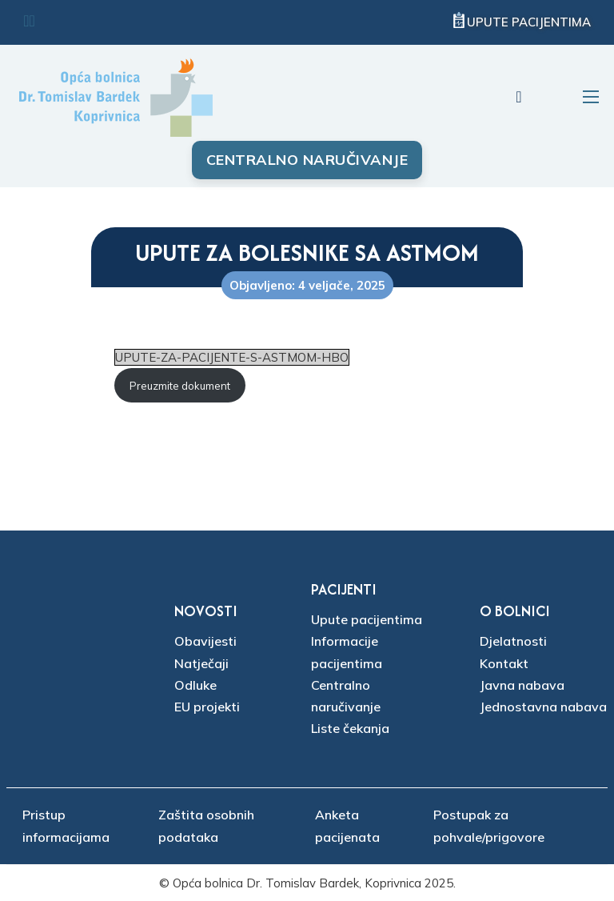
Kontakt (504, 663)
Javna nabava (522, 685)
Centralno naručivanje (307, 159)
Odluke (195, 685)
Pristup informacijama (66, 825)
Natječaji (201, 663)
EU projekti (207, 707)
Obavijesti (205, 641)
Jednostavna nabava (543, 707)
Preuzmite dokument (180, 385)
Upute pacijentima (529, 22)
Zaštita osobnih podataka (206, 825)
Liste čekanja (350, 728)
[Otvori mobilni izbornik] (591, 96)
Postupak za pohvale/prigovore (488, 825)
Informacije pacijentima (346, 652)
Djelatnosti (513, 641)
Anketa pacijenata (347, 825)
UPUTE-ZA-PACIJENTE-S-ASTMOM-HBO (232, 357)
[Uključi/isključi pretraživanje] (519, 97)
